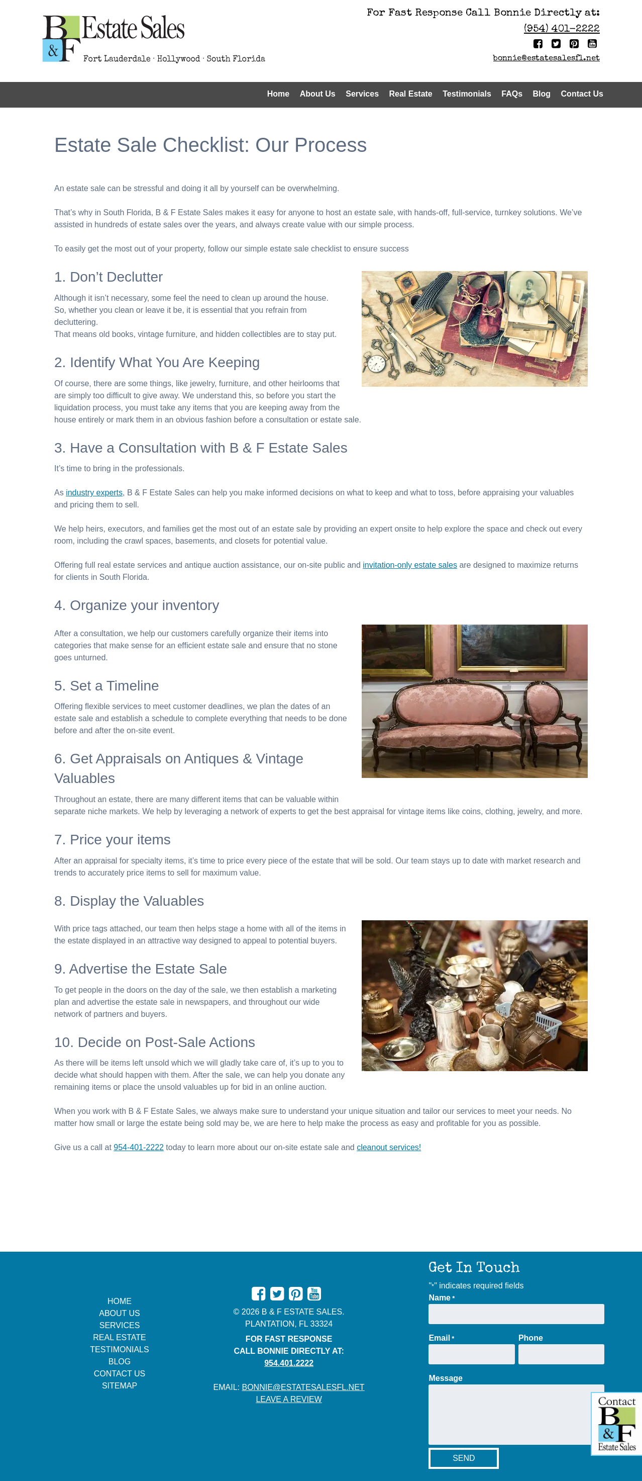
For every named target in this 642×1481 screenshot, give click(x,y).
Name (442, 1298)
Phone (530, 1338)
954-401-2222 (139, 1147)
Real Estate (411, 94)
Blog (542, 94)
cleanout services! (389, 1147)
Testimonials (467, 94)
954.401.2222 (288, 1363)
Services (362, 94)
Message (446, 1378)
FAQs (511, 94)
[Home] (177, 41)
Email (441, 1339)
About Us (318, 94)
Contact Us (582, 94)
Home (278, 94)
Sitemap (119, 1385)
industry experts (94, 492)
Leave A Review (289, 1399)
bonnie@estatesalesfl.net (546, 59)
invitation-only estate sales (410, 565)
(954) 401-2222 (562, 29)
